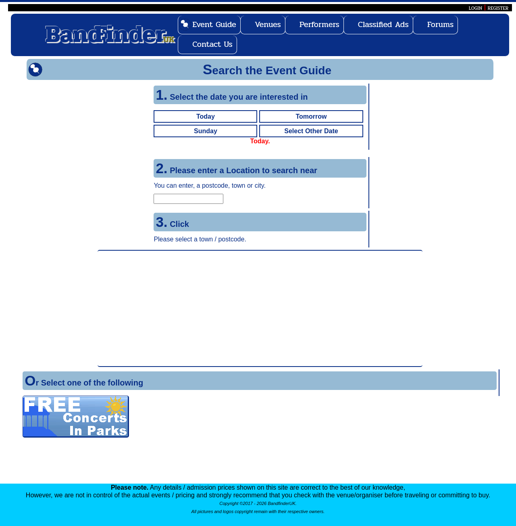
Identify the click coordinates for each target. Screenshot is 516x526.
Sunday (205, 131)
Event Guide (214, 24)
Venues (268, 24)
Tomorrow (311, 116)
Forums (440, 24)
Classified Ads (383, 24)
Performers (319, 24)
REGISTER (498, 8)
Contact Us (212, 44)
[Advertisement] (260, 308)
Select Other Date (311, 131)
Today (205, 116)
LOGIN (475, 8)
